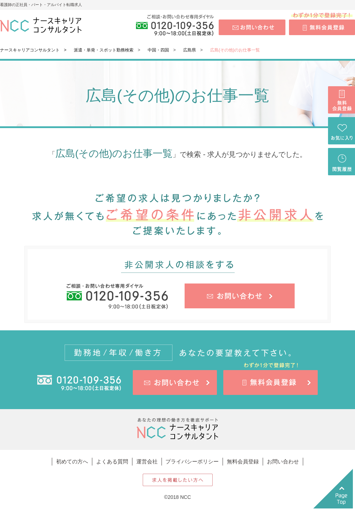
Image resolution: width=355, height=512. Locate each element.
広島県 (189, 50)
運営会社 (147, 461)
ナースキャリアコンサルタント (30, 50)
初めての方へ (72, 461)
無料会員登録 (243, 461)
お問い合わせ (283, 461)
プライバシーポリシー (192, 461)
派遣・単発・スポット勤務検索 (103, 50)
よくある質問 (112, 461)
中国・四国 (158, 50)
